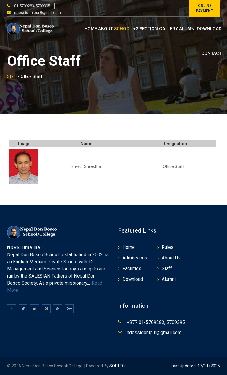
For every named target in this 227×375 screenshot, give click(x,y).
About (105, 28)
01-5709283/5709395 (31, 6)
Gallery (168, 28)
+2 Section (145, 28)
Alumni (187, 28)
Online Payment (204, 8)
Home (90, 28)
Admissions (134, 258)
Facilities (131, 268)
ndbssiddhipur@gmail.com (37, 12)
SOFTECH (117, 365)
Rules (168, 247)
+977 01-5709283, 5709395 (156, 322)
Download (209, 28)
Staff (12, 76)
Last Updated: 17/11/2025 (195, 365)
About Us (171, 258)
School (123, 28)
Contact (211, 53)
